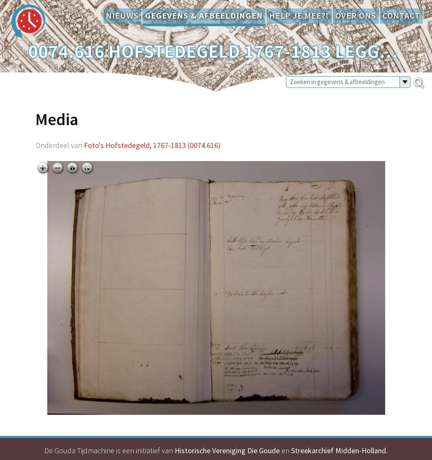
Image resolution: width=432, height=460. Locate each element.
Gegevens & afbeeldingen (204, 16)
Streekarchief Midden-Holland (338, 450)
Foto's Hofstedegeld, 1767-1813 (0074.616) (152, 145)
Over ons (355, 16)
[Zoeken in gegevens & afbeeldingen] (343, 82)
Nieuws (122, 16)
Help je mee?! (299, 16)
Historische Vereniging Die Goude (227, 450)
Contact (401, 16)
